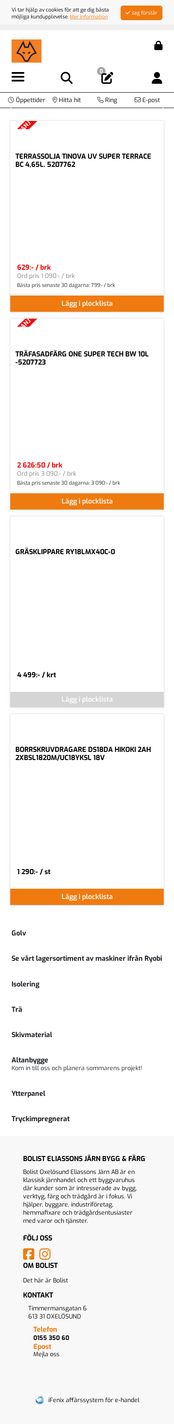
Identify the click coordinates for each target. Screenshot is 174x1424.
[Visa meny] (18, 77)
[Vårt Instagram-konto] (46, 1257)
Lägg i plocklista (87, 303)
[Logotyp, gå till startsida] (26, 50)
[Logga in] (157, 78)
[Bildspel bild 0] (79, 96)
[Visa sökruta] (67, 78)
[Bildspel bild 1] (94, 96)
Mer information (89, 16)
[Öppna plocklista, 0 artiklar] (107, 78)
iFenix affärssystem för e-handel (93, 1400)
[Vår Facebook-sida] (30, 1257)
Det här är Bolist (45, 1280)
